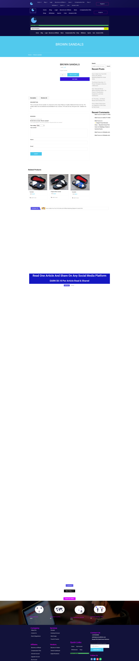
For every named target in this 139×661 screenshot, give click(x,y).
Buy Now (74, 79)
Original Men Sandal (56, 191)
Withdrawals (74, 649)
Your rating (33, 125)
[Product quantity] (63, 74)
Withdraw (51, 13)
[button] (45, 10)
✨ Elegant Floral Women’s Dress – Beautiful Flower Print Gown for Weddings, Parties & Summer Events (102, 126)
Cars (65, 13)
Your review (33, 127)
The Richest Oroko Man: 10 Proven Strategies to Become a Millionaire (99, 84)
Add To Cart (33, 197)
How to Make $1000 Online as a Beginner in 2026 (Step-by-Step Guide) (99, 105)
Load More (69, 585)
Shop (44, 13)
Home (44, 10)
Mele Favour (98, 114)
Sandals (32, 192)
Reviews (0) (44, 98)
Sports (59, 13)
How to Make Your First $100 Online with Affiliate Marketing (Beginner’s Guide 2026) (99, 76)
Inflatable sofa (106, 132)
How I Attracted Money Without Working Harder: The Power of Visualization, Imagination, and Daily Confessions (99, 92)
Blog (50, 10)
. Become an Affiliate (36, 647)
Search (93, 63)
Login (56, 10)
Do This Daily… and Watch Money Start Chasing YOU (98, 99)
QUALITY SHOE (106, 114)
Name (32, 139)
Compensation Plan (85, 10)
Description (33, 98)
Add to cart (73, 74)
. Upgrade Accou (35, 656)
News (75, 10)
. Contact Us (34, 633)
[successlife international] (31, 3)
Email (32, 146)
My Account (79, 646)
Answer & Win (73, 13)
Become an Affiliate (65, 10)
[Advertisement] (68, 259)
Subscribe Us (97, 649)
